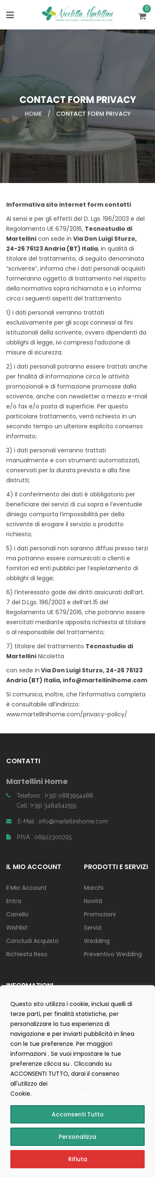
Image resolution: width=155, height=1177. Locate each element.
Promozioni (100, 914)
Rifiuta (77, 1159)
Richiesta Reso (27, 954)
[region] (77, 1081)
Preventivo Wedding (113, 954)
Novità (93, 901)
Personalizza (77, 1137)
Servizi (93, 927)
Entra (13, 901)
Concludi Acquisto (32, 941)
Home (33, 114)
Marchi (93, 888)
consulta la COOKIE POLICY (72, 1093)
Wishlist (17, 927)
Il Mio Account (26, 888)
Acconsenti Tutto (78, 1114)
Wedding (97, 941)
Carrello (17, 914)
